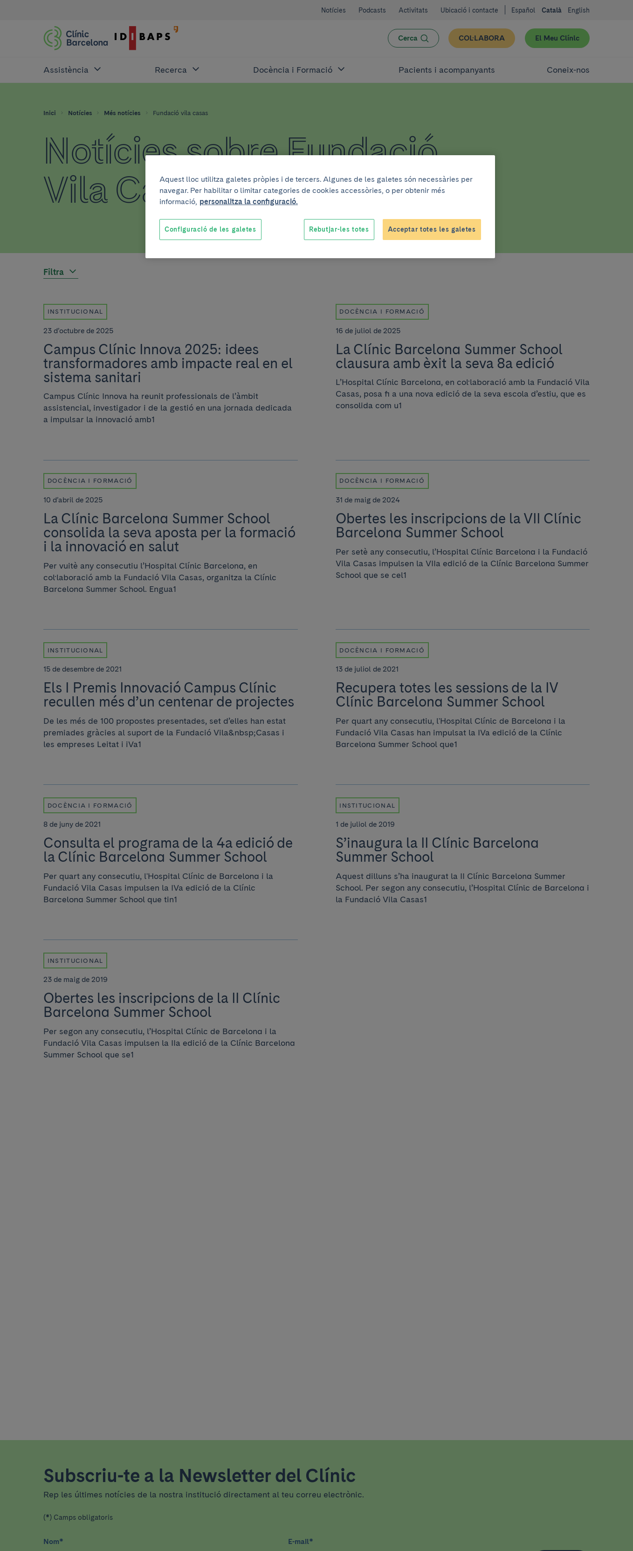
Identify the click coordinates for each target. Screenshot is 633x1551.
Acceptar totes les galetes (432, 229)
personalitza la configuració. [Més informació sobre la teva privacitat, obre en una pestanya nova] (249, 201)
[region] (320, 207)
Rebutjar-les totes (339, 229)
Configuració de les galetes (210, 229)
